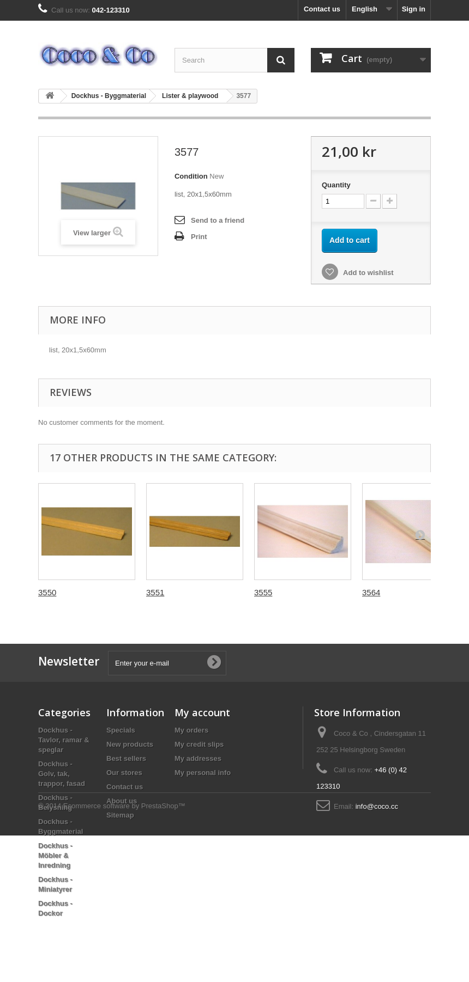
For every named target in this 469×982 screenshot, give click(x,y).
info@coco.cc (377, 806)
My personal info (203, 772)
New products (129, 744)
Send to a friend (217, 220)
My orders (191, 730)
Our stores (124, 772)
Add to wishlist (367, 273)
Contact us (322, 9)
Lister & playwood (190, 96)
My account (202, 712)
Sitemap (120, 815)
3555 (263, 592)
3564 (371, 592)
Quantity (336, 185)
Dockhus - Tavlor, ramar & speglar (63, 740)
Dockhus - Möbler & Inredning (55, 855)
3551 (155, 592)
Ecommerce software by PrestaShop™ (124, 952)
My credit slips (199, 744)
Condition (191, 176)
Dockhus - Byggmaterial (108, 96)
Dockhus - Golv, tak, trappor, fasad (61, 774)
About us (121, 801)
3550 (47, 592)
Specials (120, 730)
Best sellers (126, 758)
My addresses (198, 758)
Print (199, 237)
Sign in (413, 9)
